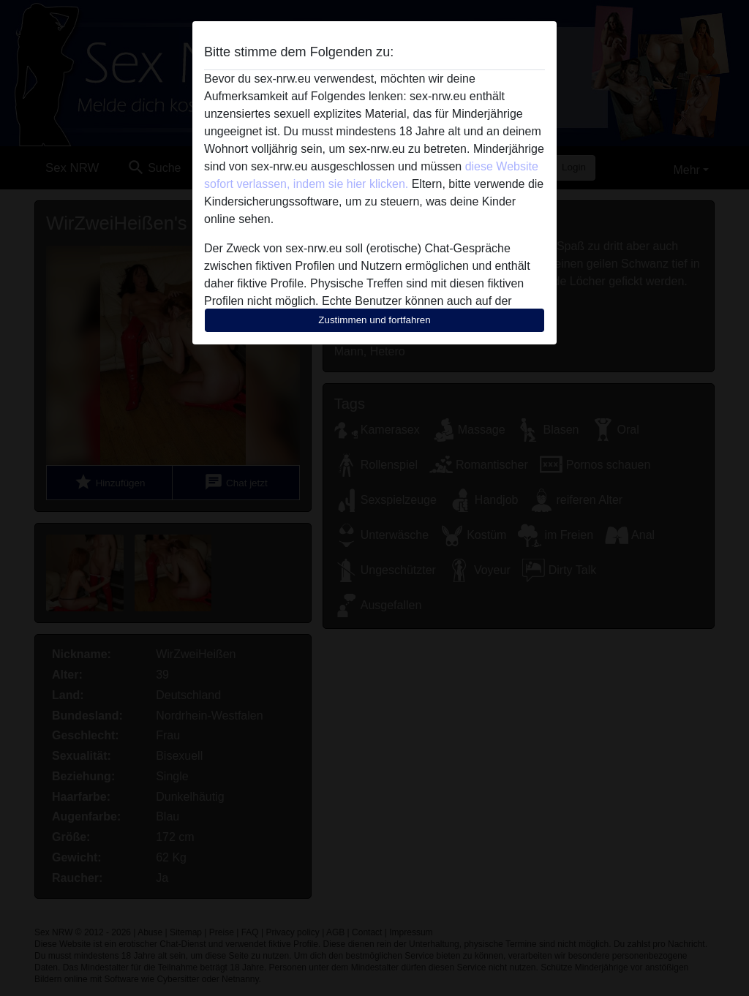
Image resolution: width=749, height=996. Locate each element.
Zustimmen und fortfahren (374, 319)
